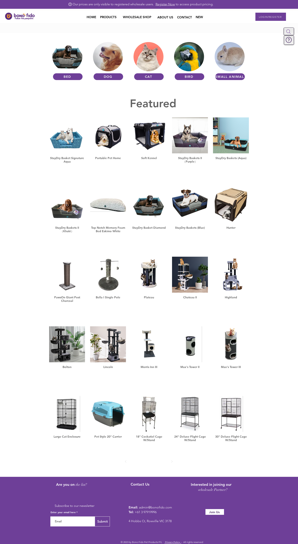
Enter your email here (63, 512)
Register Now (165, 4)
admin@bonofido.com (155, 507)
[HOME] (91, 17)
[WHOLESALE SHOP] (136, 17)
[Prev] (126, 461)
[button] (288, 31)
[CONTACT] (184, 17)
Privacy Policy (172, 542)
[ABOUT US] (165, 17)
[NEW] (199, 17)
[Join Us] (214, 512)
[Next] (172, 461)
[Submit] (102, 521)
